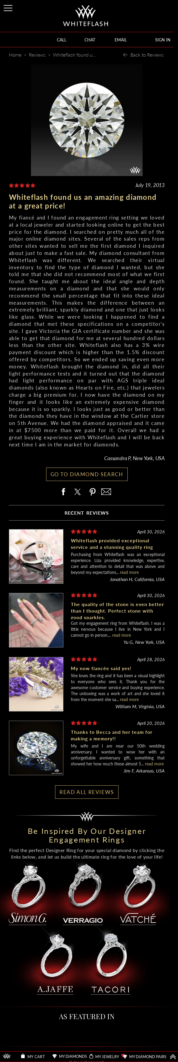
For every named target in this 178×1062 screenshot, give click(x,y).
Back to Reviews (147, 54)
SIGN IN (163, 39)
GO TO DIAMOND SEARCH (87, 474)
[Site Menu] (8, 7)
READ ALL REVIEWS (87, 792)
